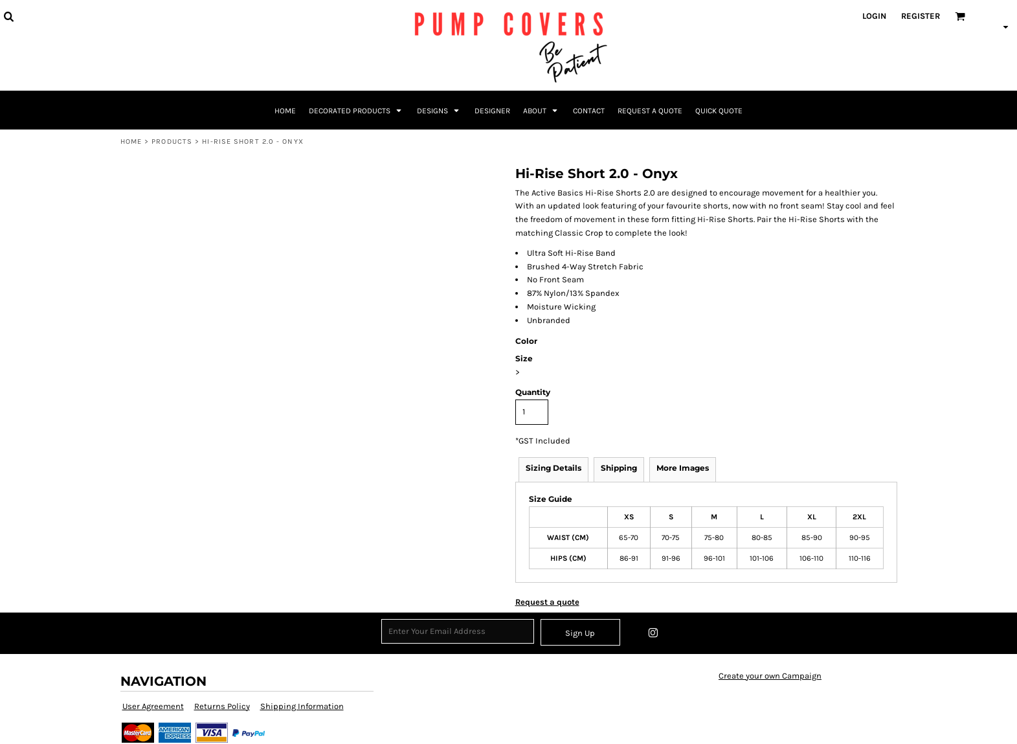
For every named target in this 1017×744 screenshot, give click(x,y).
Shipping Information (302, 706)
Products (171, 141)
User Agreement (153, 706)
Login (874, 16)
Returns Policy (222, 706)
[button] (8, 16)
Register (920, 16)
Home (131, 141)
